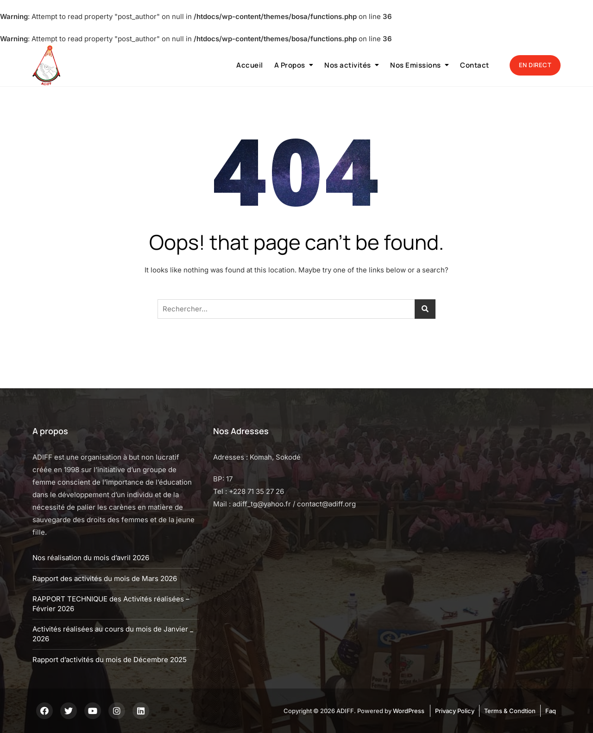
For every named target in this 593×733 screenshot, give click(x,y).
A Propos (289, 65)
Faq (550, 710)
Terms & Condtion (510, 710)
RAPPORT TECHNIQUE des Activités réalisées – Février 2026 (110, 603)
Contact (474, 65)
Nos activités (347, 65)
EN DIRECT (535, 65)
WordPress (408, 710)
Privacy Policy (454, 710)
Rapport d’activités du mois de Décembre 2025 (109, 659)
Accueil (249, 65)
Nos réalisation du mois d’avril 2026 (90, 557)
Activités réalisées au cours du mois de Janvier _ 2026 (112, 634)
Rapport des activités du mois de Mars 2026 (104, 578)
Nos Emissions (415, 65)
